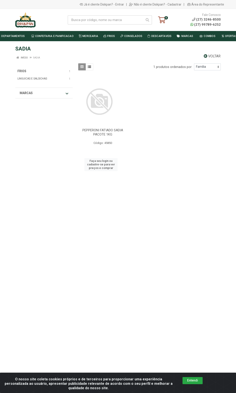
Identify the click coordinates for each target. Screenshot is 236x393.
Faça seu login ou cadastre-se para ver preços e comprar (101, 164)
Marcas (44, 93)
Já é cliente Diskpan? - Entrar (102, 4)
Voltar (212, 56)
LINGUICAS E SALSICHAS (32, 78)
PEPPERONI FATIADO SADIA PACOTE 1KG (102, 132)
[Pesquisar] (147, 20)
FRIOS (21, 71)
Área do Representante (205, 4)
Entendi (192, 380)
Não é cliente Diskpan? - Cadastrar (155, 4)
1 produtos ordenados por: (172, 67)
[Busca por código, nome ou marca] (105, 20)
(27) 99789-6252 (205, 25)
